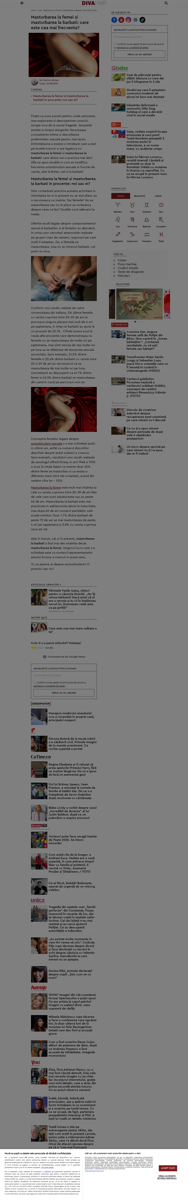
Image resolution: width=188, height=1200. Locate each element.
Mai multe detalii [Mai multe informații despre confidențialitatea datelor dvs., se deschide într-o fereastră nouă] (47, 1167)
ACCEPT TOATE (168, 1168)
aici (6, 1186)
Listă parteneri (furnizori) (94, 1171)
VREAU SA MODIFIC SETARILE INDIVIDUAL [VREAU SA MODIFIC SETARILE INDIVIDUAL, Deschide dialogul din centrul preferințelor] (167, 1177)
